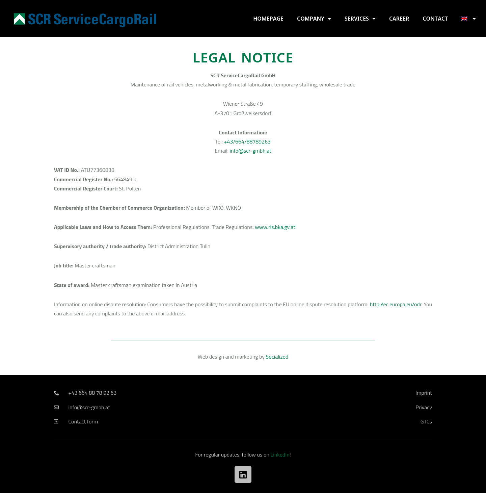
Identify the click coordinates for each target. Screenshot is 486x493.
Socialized (277, 357)
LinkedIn (280, 454)
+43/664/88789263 (247, 141)
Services (360, 18)
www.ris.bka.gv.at (275, 227)
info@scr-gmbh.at (250, 151)
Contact (435, 18)
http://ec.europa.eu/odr (396, 304)
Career (399, 18)
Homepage (268, 18)
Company (314, 18)
